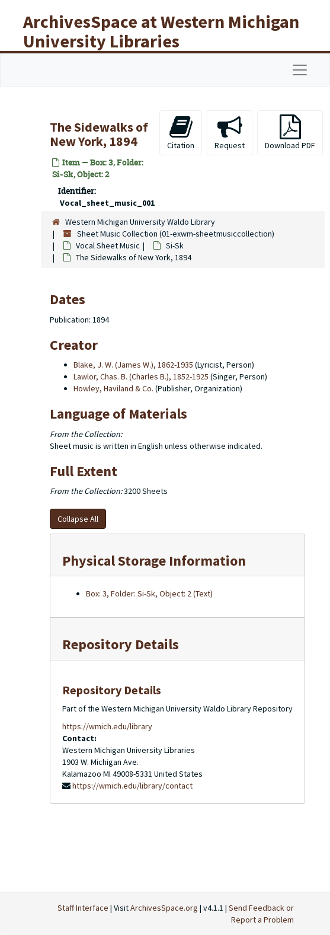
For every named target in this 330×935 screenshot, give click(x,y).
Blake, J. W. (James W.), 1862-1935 (133, 364)
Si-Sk (175, 245)
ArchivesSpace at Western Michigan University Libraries (161, 31)
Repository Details (120, 644)
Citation (180, 132)
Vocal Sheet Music (108, 245)
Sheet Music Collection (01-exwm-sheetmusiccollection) (175, 233)
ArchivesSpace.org (164, 907)
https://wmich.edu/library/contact (132, 785)
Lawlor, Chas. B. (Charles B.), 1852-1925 (141, 376)
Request (229, 132)
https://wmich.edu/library (107, 726)
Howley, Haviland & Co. (113, 388)
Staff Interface (82, 907)
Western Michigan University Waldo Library (140, 221)
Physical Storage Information (154, 560)
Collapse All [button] (77, 518)
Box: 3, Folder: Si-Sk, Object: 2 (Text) (149, 593)
